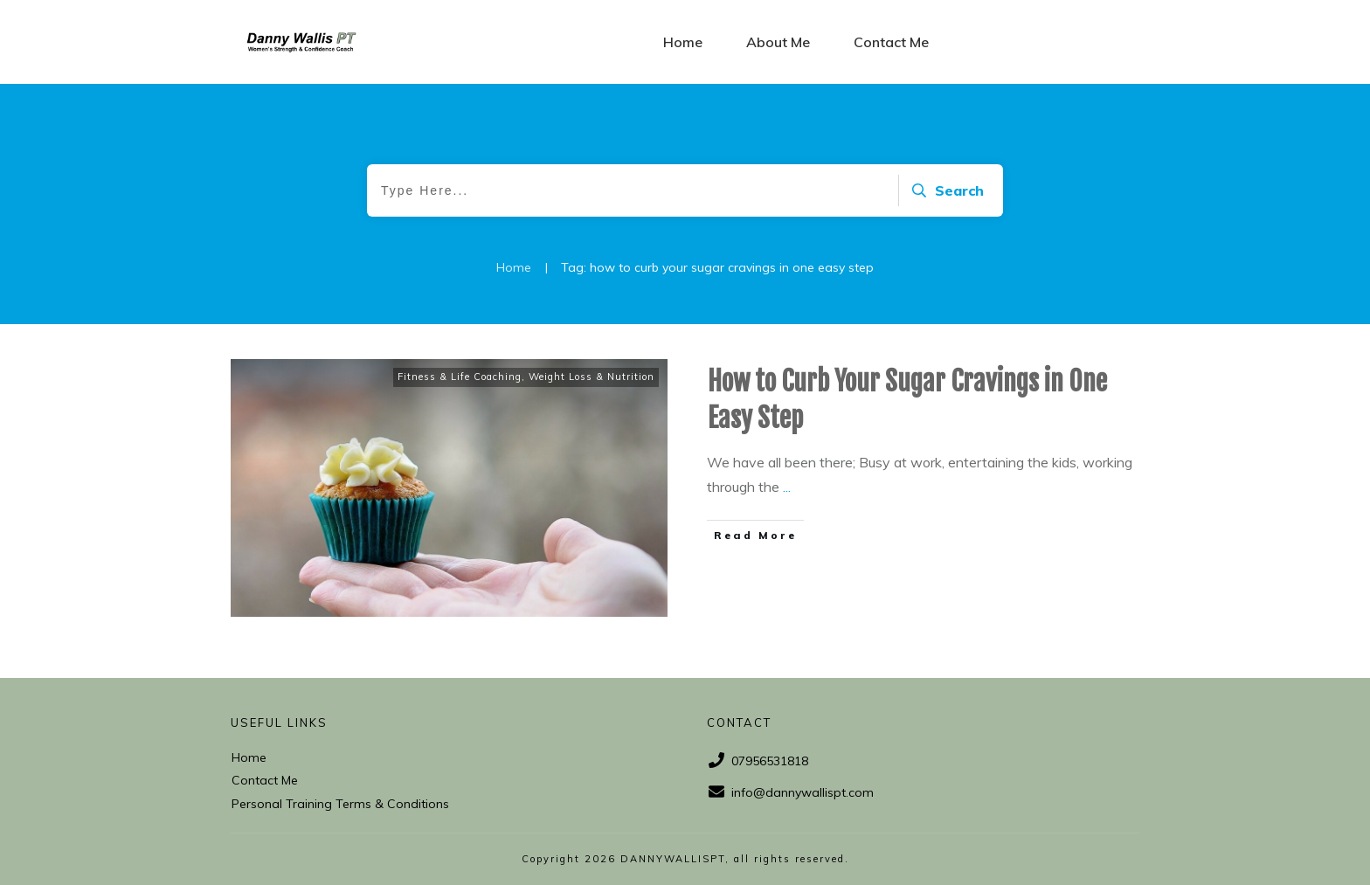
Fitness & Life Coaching (460, 376)
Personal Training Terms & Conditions (340, 804)
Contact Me (265, 780)
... (787, 486)
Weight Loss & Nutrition (591, 376)
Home (249, 757)
